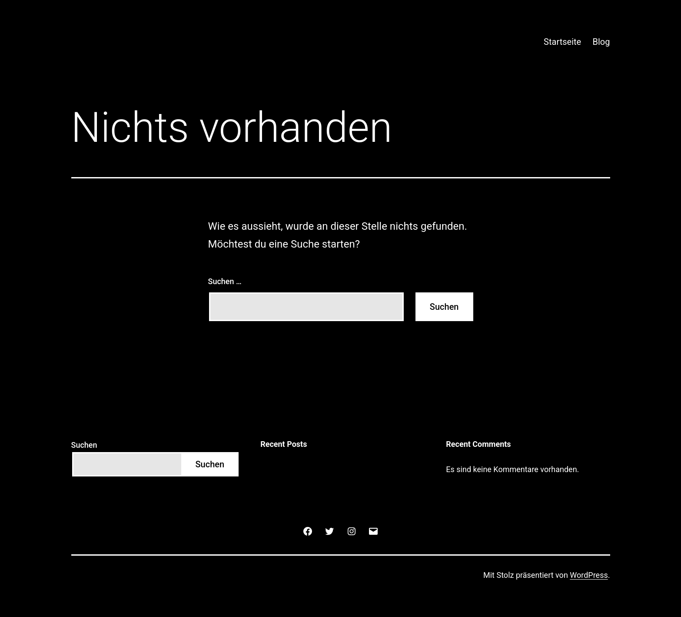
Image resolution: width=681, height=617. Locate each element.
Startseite (562, 42)
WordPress (589, 575)
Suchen (84, 444)
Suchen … (225, 281)
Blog (601, 42)
